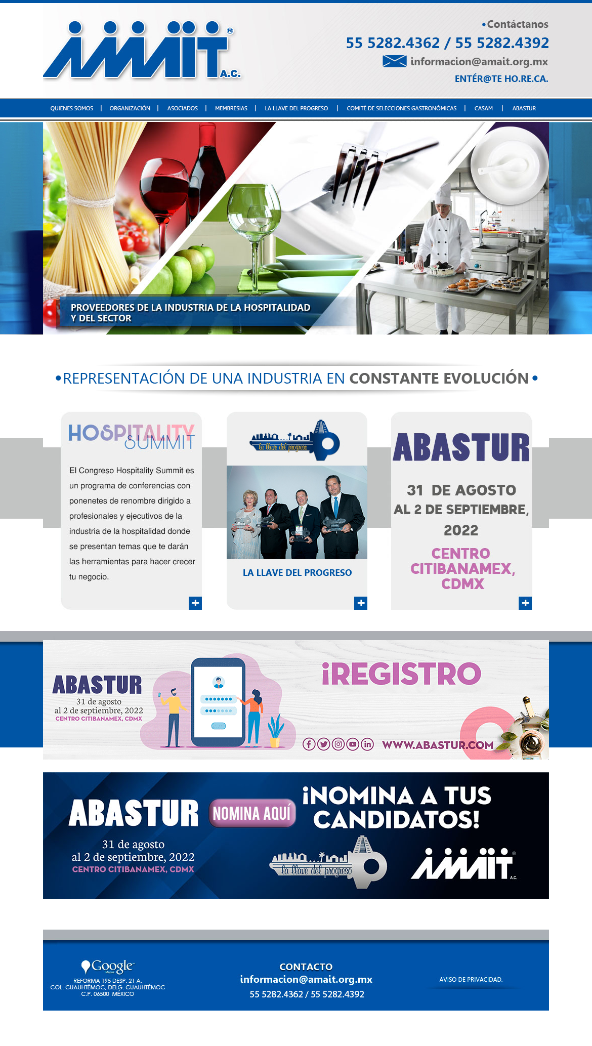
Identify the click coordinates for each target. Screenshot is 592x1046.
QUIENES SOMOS (94, 1028)
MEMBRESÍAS (232, 1028)
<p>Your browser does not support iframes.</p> (296, 228)
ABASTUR (507, 1028)
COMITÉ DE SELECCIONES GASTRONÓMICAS (398, 1028)
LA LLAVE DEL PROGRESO (293, 1028)
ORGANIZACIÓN (146, 1028)
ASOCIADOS (190, 1028)
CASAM (478, 1028)
